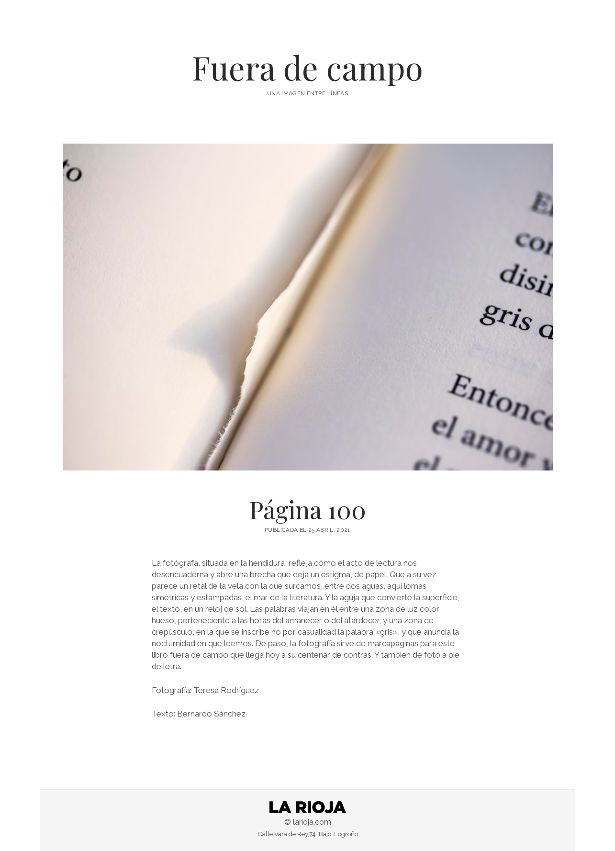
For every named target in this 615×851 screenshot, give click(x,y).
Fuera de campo (307, 67)
